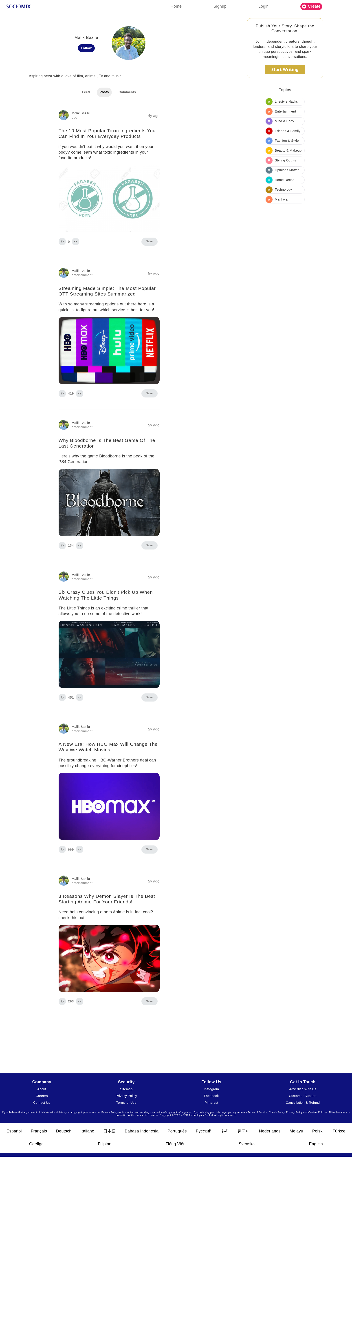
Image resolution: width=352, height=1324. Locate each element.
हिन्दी (224, 1131)
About (41, 1089)
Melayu (296, 1131)
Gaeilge (36, 1144)
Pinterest (211, 1102)
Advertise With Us (302, 1089)
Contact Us (41, 1102)
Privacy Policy (126, 1096)
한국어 (244, 1131)
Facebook (211, 1096)
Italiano (87, 1131)
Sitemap (126, 1089)
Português (177, 1131)
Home (176, 6)
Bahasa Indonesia (142, 1131)
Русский (203, 1131)
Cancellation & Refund (303, 1102)
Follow (86, 48)
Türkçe (338, 1131)
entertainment (82, 275)
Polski (317, 1131)
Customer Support (303, 1096)
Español (14, 1131)
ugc (74, 117)
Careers (42, 1096)
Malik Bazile (81, 113)
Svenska (247, 1144)
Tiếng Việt (175, 1144)
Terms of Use (126, 1102)
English (316, 1144)
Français (39, 1131)
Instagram (211, 1089)
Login (263, 6)
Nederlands (270, 1131)
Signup (220, 6)
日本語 (109, 1131)
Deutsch (64, 1131)
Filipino (104, 1144)
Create (311, 6)
